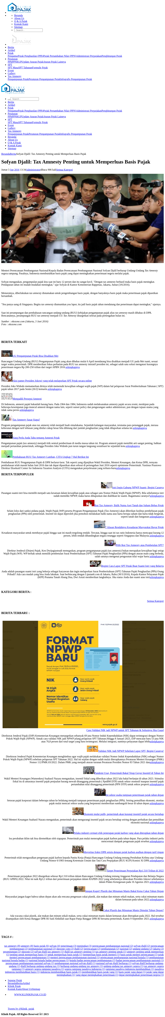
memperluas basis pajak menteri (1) (101, 954)
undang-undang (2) (142, 948)
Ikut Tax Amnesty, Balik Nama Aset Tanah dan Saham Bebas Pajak (129, 505)
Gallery (11, 73)
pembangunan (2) (110, 948)
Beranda (18, 15)
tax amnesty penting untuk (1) (110, 951)
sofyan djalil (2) (142, 946)
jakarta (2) (158, 948)
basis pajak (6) (41, 946)
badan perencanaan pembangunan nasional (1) (140, 960)
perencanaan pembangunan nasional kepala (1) (124, 957)
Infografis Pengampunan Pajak (76, 79)
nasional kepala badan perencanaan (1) (49, 960)
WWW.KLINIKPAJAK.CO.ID (30, 994)
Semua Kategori (64, 169)
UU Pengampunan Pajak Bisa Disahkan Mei (35, 356)
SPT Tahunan (25, 67)
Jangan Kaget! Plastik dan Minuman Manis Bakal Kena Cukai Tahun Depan (124, 891)
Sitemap (18, 27)
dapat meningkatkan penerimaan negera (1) (141, 975)
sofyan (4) (54, 946)
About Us (19, 18)
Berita (11, 47)
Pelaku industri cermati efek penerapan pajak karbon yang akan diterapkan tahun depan (119, 833)
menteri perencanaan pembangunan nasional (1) (75, 957)
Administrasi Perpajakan (89, 56)
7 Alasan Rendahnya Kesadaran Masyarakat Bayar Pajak (134, 527)
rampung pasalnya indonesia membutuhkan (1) (130, 969)
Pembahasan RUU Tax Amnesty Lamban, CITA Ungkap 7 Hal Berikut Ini (51, 457)
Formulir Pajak (40, 67)
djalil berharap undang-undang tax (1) (40, 966)
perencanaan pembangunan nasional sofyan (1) (30, 963)
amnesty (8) (27, 946)
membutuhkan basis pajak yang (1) (100, 972)
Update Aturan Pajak (32, 61)
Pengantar (13, 56)
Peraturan (13, 59)
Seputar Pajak (15, 980)
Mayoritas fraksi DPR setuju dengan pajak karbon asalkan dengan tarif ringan (123, 852)
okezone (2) (27, 951)
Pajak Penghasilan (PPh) (30, 56)
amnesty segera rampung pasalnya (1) (44, 969)
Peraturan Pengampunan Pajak (44, 79)
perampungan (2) (12, 951)
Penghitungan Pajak (112, 56)
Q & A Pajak (20, 21)
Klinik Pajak (14, 986)
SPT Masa (13, 67)
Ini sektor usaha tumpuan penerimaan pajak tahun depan (135, 795)
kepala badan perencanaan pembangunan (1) (92, 960)
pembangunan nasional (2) (42, 948)
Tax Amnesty (14, 76)
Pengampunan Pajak (18, 79)
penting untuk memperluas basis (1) (28, 954)
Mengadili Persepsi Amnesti (27, 398)
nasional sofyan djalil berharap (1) (113, 963)
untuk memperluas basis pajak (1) (65, 954)
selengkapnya (73, 367)
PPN (14, 61)
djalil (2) (78, 948)
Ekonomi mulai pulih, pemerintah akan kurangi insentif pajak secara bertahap (124, 814)
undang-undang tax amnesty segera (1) (123, 966)
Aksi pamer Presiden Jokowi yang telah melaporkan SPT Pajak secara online (52, 380)
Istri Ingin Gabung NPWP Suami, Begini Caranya (138, 487)
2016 (16, 169)
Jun (12, 169)
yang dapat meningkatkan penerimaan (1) (97, 975)
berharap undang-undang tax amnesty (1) (81, 966)
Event (11, 70)
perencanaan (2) (92, 948)
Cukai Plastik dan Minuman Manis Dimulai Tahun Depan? (133, 910)
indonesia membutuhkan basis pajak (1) (60, 972)
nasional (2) (126, 948)
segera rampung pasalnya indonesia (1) (85, 969)
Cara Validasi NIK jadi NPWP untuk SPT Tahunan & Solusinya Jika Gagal (125, 730)
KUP (19, 61)
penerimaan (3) (68, 946)
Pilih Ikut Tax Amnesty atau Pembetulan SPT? (140, 545)
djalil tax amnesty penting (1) (79, 951)
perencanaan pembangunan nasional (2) (112, 946)
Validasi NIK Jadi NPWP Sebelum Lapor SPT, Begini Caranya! (131, 751)
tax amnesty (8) (12, 946)
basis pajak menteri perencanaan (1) (138, 954)
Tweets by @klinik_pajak (21, 1008)
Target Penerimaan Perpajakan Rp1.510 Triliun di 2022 (135, 870)
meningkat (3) (84, 946)
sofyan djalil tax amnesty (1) (49, 951)
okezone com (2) (65, 948)
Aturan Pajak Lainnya (54, 61)
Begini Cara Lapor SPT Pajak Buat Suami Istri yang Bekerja (132, 566)
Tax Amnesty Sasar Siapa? (26, 419)
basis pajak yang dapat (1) (132, 972)
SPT (10, 64)
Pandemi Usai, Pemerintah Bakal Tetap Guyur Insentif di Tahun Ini (129, 773)
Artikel (11, 50)
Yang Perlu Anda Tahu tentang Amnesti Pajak (36, 437)
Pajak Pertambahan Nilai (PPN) (59, 56)
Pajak (11, 53)
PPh (10, 61)
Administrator (33, 169)
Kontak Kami (21, 24)
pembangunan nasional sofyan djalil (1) (75, 963)
